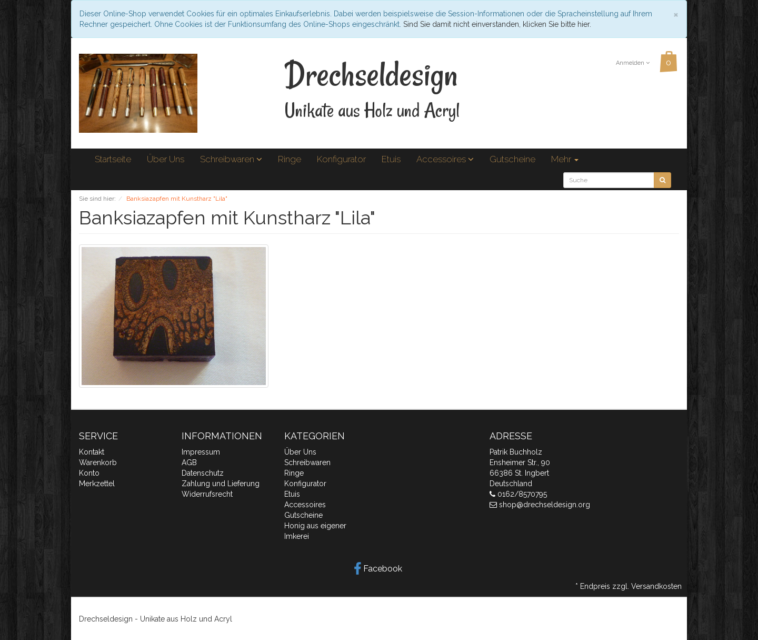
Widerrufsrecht (207, 494)
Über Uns (165, 159)
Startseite (113, 159)
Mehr (565, 159)
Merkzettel (97, 483)
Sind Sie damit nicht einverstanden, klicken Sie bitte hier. (497, 24)
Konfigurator (341, 159)
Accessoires (445, 159)
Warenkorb (98, 462)
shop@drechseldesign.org (544, 504)
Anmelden (633, 63)
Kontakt (91, 452)
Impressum (201, 452)
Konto (89, 473)
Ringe (289, 159)
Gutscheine (512, 159)
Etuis (391, 159)
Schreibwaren (231, 159)
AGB (189, 462)
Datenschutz (203, 473)
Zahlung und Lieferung (221, 483)
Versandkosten (656, 586)
